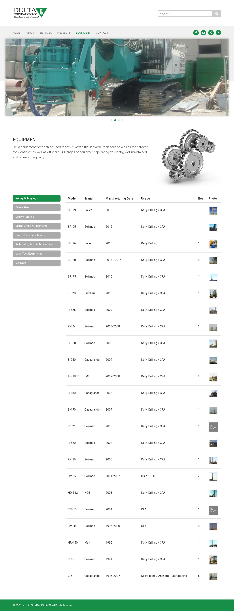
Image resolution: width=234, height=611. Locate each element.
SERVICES (46, 32)
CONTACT (102, 32)
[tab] (37, 198)
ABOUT (30, 32)
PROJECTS (64, 32)
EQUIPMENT (83, 32)
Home (16, 32)
